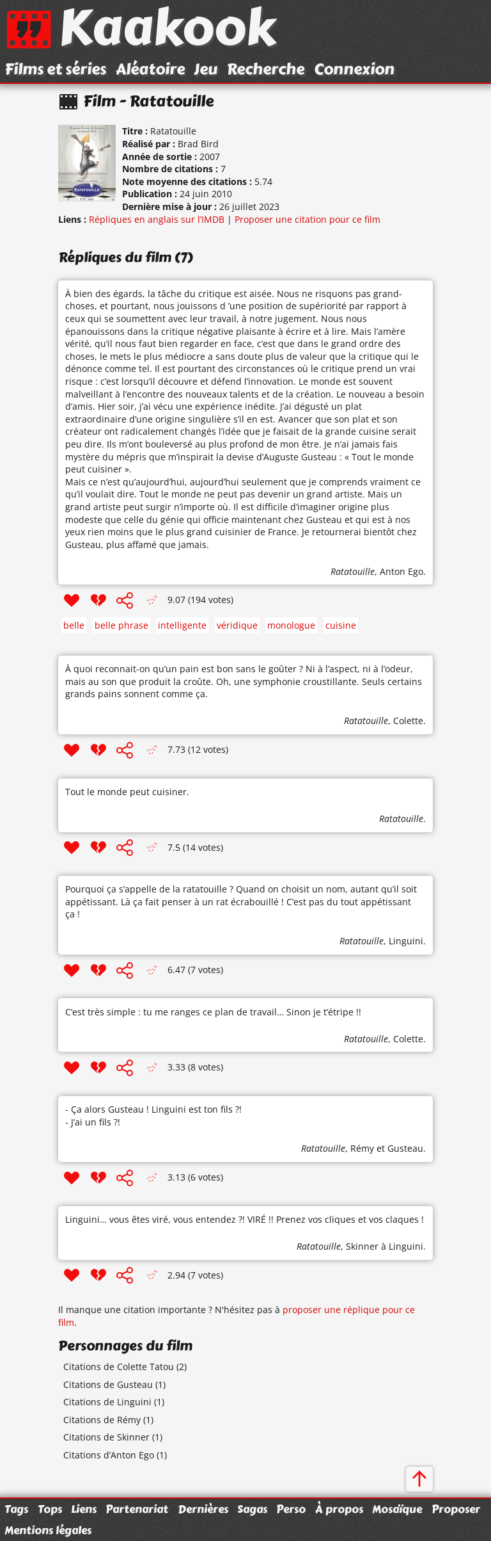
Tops (50, 1509)
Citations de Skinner (106, 1437)
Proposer (456, 1509)
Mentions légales (47, 1530)
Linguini (406, 941)
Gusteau (405, 1148)
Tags (16, 1509)
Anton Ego (401, 571)
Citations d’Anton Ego (108, 1455)
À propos (339, 1509)
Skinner (362, 1246)
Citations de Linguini (107, 1402)
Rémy (362, 1148)
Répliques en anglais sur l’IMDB (156, 219)
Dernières (203, 1509)
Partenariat (136, 1509)
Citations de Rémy (102, 1420)
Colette (408, 720)
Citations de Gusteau (108, 1384)
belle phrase (121, 625)
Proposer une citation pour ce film (307, 219)
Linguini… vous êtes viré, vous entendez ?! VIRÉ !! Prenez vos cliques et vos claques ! (244, 1219)
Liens (84, 1509)
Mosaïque (397, 1509)
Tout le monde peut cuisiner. (127, 792)
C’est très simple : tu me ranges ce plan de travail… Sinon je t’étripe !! (213, 1012)
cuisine (340, 625)
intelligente (182, 625)
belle (73, 625)
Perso (291, 1509)
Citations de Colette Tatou (118, 1366)
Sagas (252, 1509)
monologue (291, 625)
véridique (237, 625)
